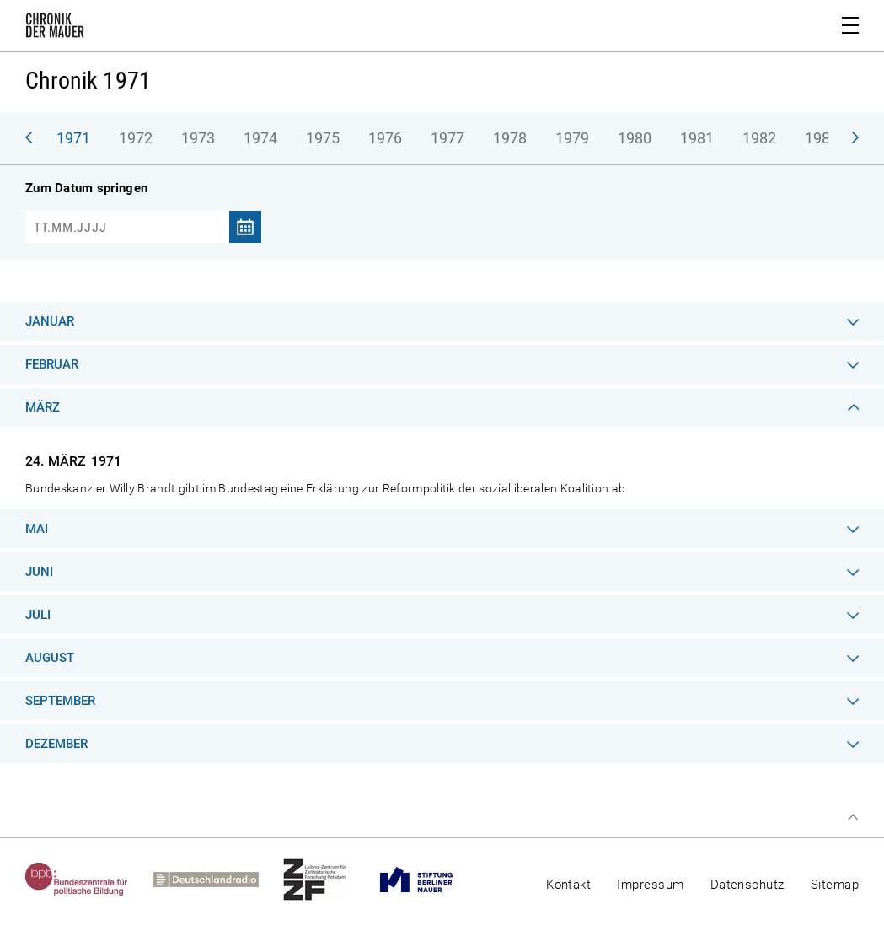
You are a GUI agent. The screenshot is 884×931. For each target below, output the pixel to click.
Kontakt (568, 884)
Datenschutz (747, 884)
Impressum (650, 884)
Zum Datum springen (86, 188)
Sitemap (835, 884)
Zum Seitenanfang (853, 817)
